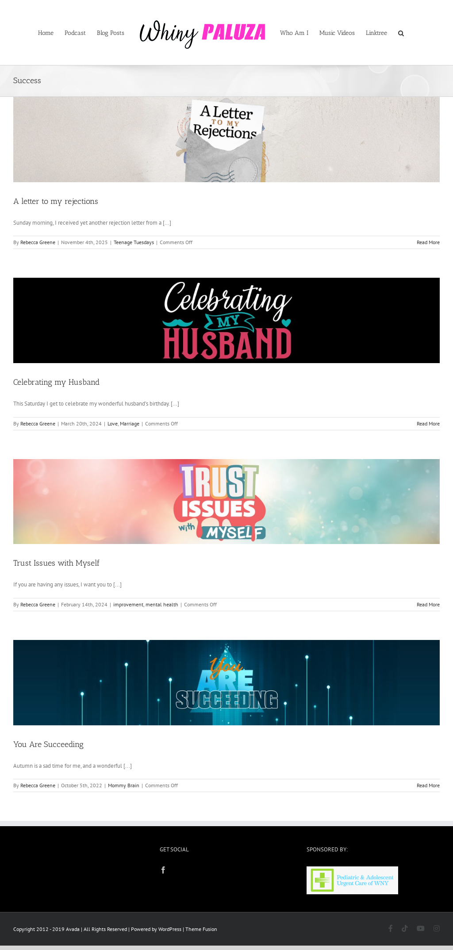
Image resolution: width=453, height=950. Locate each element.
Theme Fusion (201, 929)
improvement (128, 604)
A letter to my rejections (55, 201)
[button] (401, 32)
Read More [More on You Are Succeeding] (428, 785)
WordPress (169, 929)
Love (112, 423)
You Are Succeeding (48, 744)
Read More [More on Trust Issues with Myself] (428, 604)
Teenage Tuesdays (134, 242)
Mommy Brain (123, 785)
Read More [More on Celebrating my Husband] (428, 423)
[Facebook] (163, 869)
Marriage (129, 423)
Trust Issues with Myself (56, 563)
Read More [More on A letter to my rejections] (428, 242)
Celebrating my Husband (56, 382)
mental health (162, 604)
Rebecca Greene (37, 242)
